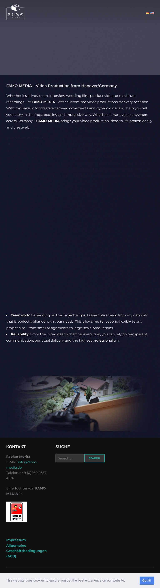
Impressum (16, 540)
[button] (126, 581)
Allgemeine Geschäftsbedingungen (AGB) (26, 551)
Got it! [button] (146, 580)
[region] (80, 404)
